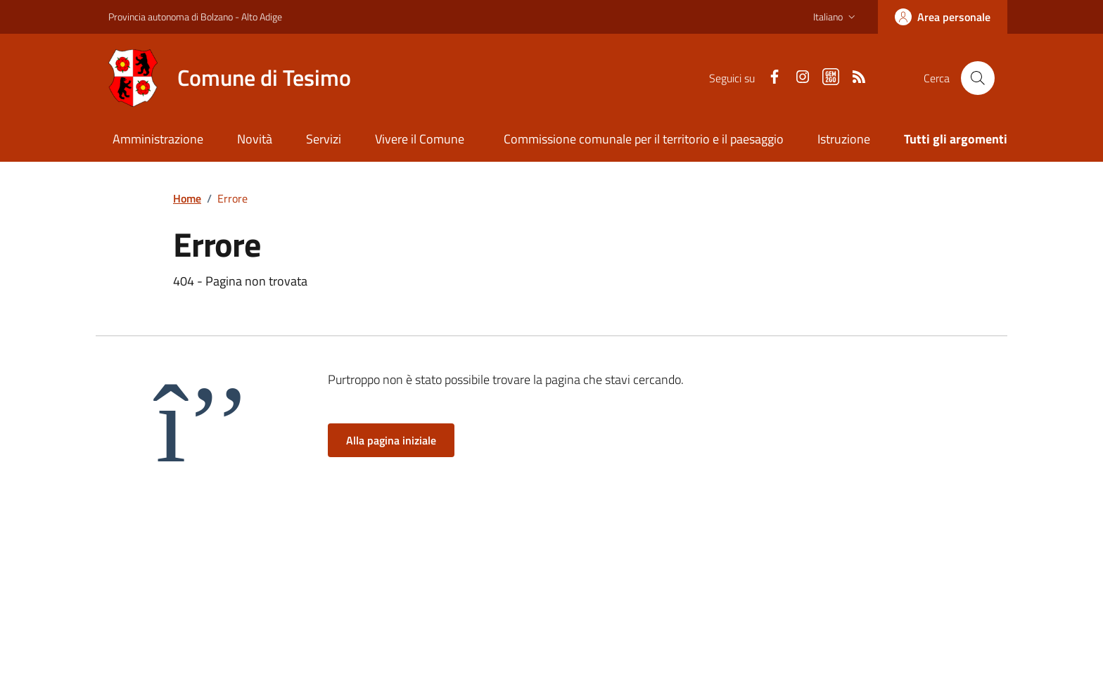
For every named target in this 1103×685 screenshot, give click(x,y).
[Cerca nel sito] (978, 78)
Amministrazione (158, 138)
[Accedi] (942, 17)
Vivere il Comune (419, 138)
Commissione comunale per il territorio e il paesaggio (644, 138)
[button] (836, 17)
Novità (254, 138)
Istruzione (843, 138)
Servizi (323, 138)
